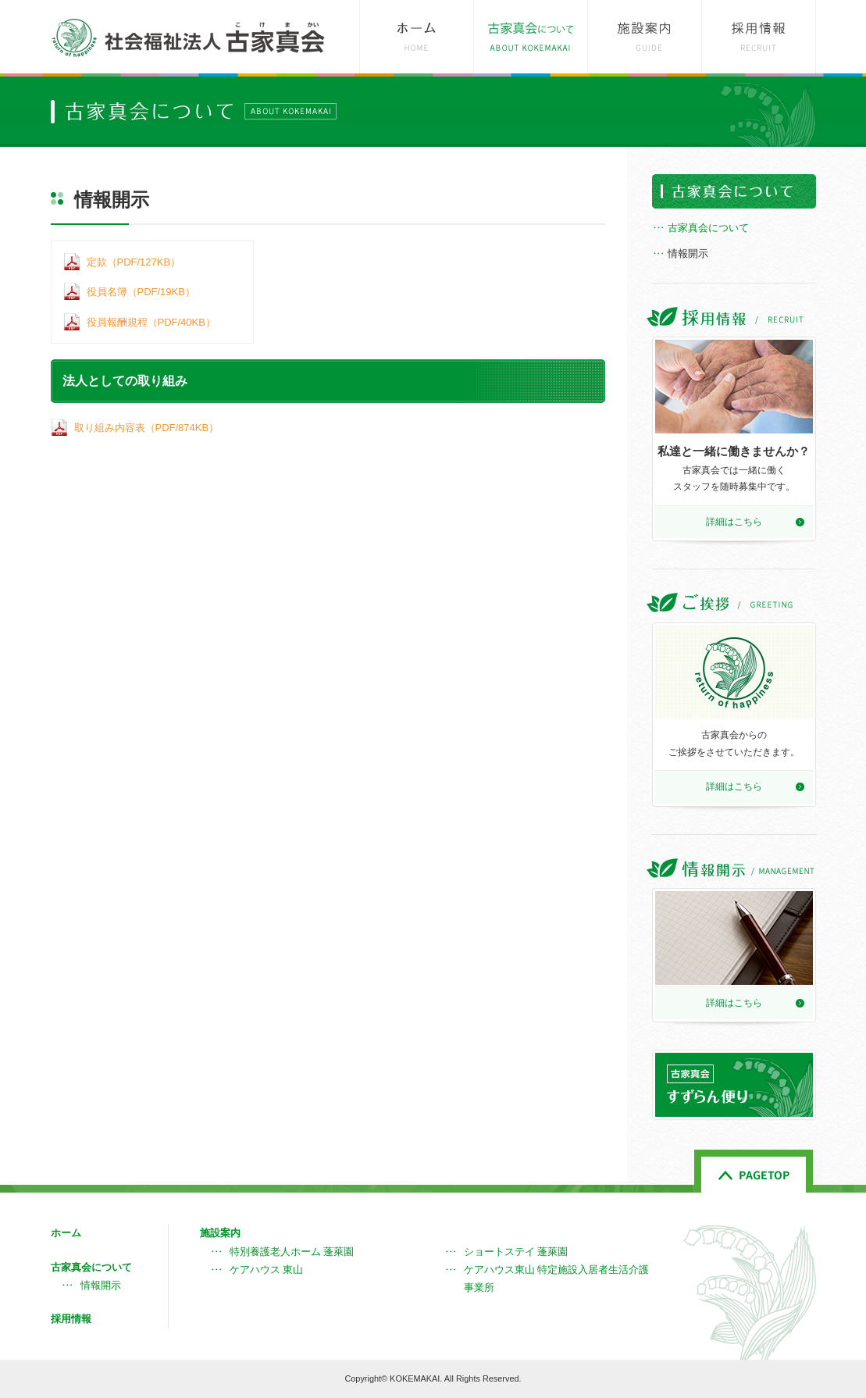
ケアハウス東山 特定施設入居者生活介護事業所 (557, 1278)
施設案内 (220, 1233)
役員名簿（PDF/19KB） (141, 292)
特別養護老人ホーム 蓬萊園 (292, 1251)
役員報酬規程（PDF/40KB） (151, 322)
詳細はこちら (734, 521)
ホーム (66, 1233)
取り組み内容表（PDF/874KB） (146, 427)
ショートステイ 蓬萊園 (516, 1251)
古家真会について (708, 228)
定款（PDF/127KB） (134, 262)
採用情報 (71, 1319)
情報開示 (688, 253)
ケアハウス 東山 (267, 1269)
